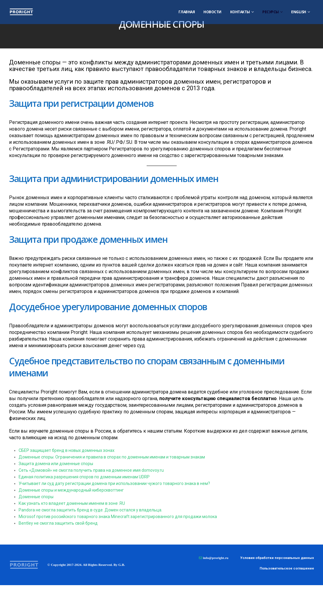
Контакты (240, 11)
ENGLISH (298, 11)
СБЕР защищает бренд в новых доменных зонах (66, 450)
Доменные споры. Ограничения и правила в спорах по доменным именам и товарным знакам (112, 457)
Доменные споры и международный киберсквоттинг (71, 490)
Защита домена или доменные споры (56, 463)
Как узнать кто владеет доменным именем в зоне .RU (72, 503)
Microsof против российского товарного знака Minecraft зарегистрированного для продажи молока (118, 516)
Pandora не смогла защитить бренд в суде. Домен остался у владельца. (90, 510)
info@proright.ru (215, 558)
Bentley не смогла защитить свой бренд (58, 523)
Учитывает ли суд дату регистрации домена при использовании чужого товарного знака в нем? (114, 483)
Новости (212, 11)
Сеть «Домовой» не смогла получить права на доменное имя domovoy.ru (91, 470)
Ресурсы (270, 11)
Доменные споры (36, 496)
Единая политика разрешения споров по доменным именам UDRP (84, 476)
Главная (186, 11)
